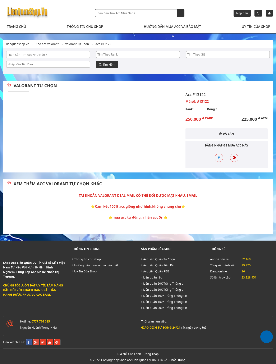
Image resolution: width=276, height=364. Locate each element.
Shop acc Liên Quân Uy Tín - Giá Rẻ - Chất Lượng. (152, 358)
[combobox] (138, 54)
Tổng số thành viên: (223, 263)
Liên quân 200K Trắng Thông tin (164, 306)
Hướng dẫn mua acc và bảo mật (172, 26)
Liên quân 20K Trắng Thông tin (163, 281)
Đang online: (219, 269)
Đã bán (226, 134)
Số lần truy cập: (220, 275)
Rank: (189, 109)
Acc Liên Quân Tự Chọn (158, 257)
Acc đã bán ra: (219, 257)
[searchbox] (138, 54)
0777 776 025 (41, 319)
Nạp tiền (242, 13)
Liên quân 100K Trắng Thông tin (164, 293)
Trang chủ (16, 26)
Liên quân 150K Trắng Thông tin (164, 300)
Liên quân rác (151, 275)
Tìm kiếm (107, 64)
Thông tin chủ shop (85, 26)
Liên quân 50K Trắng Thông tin (163, 287)
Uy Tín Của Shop (256, 26)
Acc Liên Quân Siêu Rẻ (157, 263)
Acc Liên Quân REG (155, 269)
